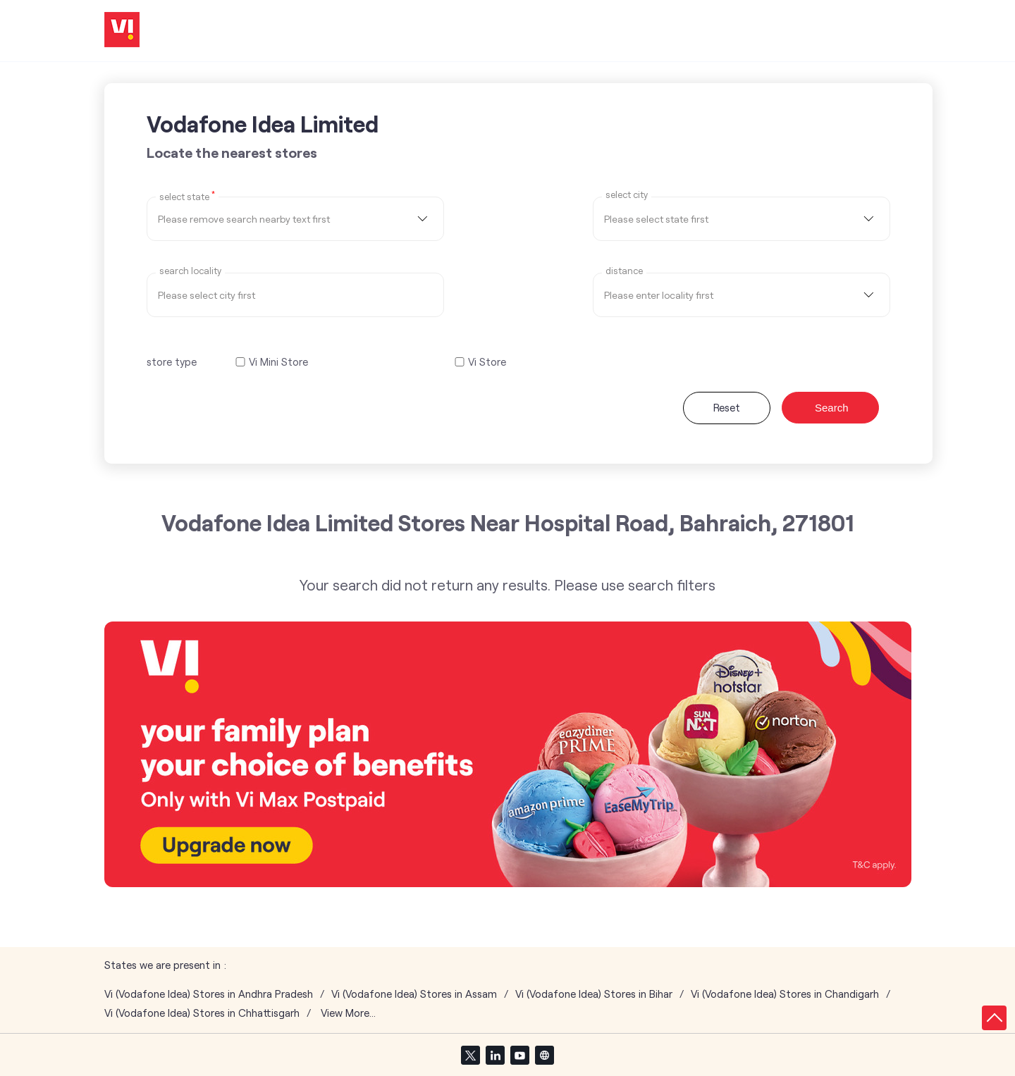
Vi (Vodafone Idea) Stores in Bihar (593, 994)
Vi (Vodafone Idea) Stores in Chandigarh (785, 994)
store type (172, 361)
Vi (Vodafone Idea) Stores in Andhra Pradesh (208, 994)
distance (624, 271)
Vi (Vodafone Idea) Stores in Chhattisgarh (202, 1013)
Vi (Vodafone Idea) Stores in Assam (414, 994)
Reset (726, 407)
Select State (187, 196)
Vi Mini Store (278, 362)
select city (626, 195)
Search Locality (190, 271)
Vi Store (487, 362)
